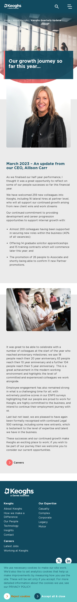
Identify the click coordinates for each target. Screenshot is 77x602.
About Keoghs (21, 20)
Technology (11, 525)
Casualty (44, 508)
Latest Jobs (11, 546)
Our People (11, 521)
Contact (9, 534)
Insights (9, 530)
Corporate (45, 517)
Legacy (43, 522)
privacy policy (19, 586)
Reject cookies (20, 596)
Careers (19, 462)
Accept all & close (53, 596)
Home (7, 20)
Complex (44, 513)
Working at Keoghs (16, 550)
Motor (42, 526)
